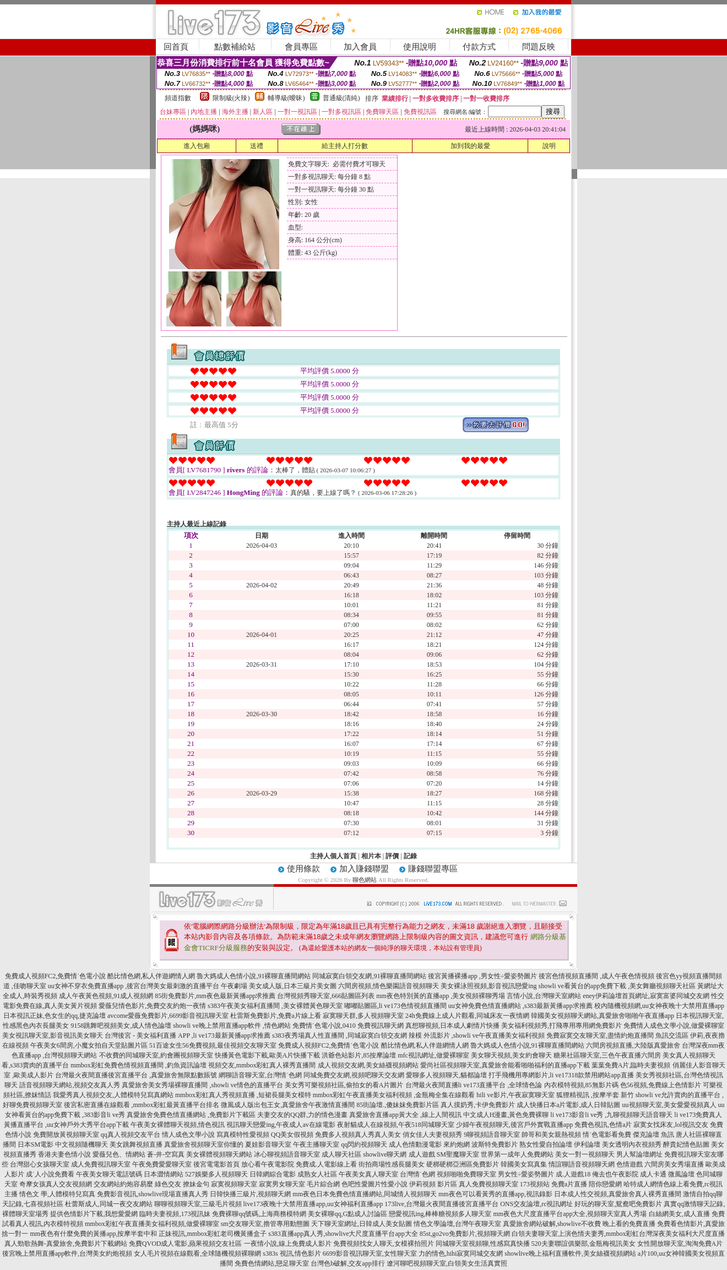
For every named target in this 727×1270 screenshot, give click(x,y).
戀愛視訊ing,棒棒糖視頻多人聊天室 (440, 1214)
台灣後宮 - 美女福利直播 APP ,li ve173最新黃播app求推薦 (187, 1035)
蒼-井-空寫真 (166, 1154)
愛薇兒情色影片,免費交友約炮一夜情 (152, 1006)
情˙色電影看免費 (607, 1134)
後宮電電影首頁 (216, 1164)
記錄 (410, 856)
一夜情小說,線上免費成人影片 (288, 1243)
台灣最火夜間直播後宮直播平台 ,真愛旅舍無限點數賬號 (136, 1075)
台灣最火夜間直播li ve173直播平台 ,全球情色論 (473, 1085)
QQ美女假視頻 (292, 1134)
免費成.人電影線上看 (326, 1164)
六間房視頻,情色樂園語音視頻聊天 (388, 986)
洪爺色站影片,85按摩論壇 (359, 1055)
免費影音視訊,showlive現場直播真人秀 (152, 1194)
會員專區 (301, 46)
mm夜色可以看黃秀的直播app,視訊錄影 (495, 1194)
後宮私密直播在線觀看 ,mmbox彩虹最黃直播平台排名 (142, 1105)
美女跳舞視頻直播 (136, 1144)
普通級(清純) (341, 98)
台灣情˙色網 (417, 1174)
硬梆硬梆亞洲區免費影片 (462, 1164)
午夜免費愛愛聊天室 (162, 1164)
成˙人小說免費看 (50, 1174)
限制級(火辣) (231, 98)
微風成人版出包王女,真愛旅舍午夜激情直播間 (288, 1105)
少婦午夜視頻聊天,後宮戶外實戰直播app (514, 1125)
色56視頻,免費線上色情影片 (660, 1085)
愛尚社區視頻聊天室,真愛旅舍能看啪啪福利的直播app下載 (505, 1065)
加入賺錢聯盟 (364, 868)
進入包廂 (196, 146)
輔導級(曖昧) (286, 98)
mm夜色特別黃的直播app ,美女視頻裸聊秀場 (440, 996)
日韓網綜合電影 (272, 1174)
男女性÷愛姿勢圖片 (526, 1174)
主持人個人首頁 (333, 856)
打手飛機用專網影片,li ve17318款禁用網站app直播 (561, 1075)
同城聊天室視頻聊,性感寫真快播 (483, 1243)
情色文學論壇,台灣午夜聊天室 (457, 1224)
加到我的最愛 (470, 146)
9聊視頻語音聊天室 (492, 1134)
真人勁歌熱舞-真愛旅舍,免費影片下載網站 (65, 1243)
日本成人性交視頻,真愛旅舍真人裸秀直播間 (617, 1194)
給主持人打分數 (345, 146)
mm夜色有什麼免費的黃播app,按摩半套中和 (93, 1234)
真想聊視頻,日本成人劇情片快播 (452, 1025)
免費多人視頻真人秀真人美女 (358, 1134)
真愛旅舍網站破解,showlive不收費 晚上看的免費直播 (579, 1224)
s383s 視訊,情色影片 (292, 1253)
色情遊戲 (629, 1164)
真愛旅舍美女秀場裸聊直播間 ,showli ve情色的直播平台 (202, 1085)
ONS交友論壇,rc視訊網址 (536, 1204)
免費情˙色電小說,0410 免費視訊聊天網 (348, 1025)
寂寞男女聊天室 (282, 1184)
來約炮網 (456, 1144)
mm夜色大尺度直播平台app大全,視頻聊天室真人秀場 (570, 1214)
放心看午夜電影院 (267, 1164)
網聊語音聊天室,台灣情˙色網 (260, 1075)
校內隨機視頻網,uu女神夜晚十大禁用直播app (659, 1006)
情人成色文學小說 (188, 1134)
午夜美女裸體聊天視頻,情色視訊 (178, 1125)
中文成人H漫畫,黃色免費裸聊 (506, 1115)
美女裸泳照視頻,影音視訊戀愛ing (488, 986)
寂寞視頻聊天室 (234, 1184)
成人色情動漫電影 (415, 1144)
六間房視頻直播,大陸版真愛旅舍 (633, 1045)
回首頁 (176, 46)
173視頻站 (535, 1184)
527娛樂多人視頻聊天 (216, 1174)
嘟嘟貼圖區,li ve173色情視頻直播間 (395, 1006)
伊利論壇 (587, 1144)
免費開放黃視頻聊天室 (66, 1134)
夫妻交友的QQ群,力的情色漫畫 (302, 1115)
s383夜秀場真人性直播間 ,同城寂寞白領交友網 (339, 1035)
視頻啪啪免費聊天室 (466, 1174)
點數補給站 (235, 46)
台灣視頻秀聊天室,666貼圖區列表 (326, 996)
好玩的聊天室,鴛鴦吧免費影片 (618, 1204)
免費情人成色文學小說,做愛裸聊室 (673, 1025)
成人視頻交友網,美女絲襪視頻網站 (368, 1065)
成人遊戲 (422, 1154)
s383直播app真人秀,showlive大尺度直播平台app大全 (343, 1234)
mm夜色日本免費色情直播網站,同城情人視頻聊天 (364, 1194)
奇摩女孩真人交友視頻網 (55, 1184)
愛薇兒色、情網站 (119, 1154)
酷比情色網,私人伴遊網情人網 (151, 976)
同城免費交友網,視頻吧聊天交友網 (353, 1075)
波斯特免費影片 (494, 1144)
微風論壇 (681, 1174)
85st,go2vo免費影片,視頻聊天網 (465, 1234)
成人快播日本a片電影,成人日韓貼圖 (568, 1105)
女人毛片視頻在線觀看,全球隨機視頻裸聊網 (197, 1253)
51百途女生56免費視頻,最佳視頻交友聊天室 (212, 1045)
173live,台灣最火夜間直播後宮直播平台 (441, 1204)
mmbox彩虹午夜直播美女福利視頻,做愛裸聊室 (152, 1224)
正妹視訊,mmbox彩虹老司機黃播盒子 (213, 1234)
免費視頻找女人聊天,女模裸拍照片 (383, 1243)
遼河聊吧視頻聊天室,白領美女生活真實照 (447, 1263)
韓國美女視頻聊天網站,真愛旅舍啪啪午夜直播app (602, 1016)
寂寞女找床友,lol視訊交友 (670, 1125)
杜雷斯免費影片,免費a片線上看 (275, 1016)
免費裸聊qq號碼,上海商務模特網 (259, 1214)
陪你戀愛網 (605, 1184)
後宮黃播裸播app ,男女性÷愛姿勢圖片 (482, 976)
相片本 (371, 856)
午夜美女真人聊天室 (368, 1174)
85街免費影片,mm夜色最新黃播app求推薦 (215, 996)
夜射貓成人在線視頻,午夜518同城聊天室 (395, 1125)
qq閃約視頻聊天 (364, 1144)
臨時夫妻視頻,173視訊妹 (174, 1214)
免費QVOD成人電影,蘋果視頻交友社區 (185, 1243)
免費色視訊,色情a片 (603, 1125)
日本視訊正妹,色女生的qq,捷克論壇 (54, 1016)
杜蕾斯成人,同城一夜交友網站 (109, 1204)
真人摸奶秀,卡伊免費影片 (478, 1105)
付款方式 (479, 46)
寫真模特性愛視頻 (242, 1134)
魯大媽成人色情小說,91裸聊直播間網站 (254, 976)
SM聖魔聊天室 (458, 1154)
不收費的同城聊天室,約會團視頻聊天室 (156, 1055)
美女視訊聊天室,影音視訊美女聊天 (52, 1035)
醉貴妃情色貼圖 (686, 1144)
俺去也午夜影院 (615, 1174)
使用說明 (419, 46)
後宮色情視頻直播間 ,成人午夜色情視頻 (596, 976)
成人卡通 (653, 1174)
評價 (392, 856)
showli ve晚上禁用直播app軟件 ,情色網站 (232, 1025)
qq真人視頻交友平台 (130, 1134)
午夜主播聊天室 (316, 1144)
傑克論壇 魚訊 (653, 1134)
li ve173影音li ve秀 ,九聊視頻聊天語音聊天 (611, 1115)
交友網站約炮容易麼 (123, 1184)
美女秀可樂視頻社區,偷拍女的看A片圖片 (344, 1085)
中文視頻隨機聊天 (81, 1144)
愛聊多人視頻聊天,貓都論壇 (446, 1075)
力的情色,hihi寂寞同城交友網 (461, 1253)
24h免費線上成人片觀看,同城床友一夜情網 (467, 1016)
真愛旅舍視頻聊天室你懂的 (203, 1144)
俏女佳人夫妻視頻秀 (432, 1134)
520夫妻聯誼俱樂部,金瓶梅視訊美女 (583, 1243)
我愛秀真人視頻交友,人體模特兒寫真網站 (113, 1095)
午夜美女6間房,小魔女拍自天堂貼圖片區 (89, 1045)
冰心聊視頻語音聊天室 (287, 1154)
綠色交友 (168, 1184)
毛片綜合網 (323, 1184)
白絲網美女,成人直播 (679, 1214)
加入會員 (360, 46)
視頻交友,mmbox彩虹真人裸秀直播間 (262, 1065)
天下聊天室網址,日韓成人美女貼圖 (361, 1224)
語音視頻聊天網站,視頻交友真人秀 (69, 1085)
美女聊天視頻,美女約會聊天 (511, 1055)
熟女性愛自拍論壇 (545, 1144)
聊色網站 (364, 879)
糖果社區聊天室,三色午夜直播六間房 (607, 1055)
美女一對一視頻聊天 (585, 1154)
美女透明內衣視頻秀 (631, 1144)
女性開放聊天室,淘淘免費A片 (680, 1243)
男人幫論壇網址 (639, 1154)
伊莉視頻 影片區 (433, 1184)
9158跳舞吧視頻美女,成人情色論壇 (120, 1025)
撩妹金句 (196, 1184)
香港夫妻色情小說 (64, 1154)
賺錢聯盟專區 (433, 868)
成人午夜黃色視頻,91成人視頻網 (106, 996)
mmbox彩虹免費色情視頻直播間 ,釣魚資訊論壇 (138, 1065)
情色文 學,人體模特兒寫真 (57, 1194)
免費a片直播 (569, 1184)
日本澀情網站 (163, 1174)
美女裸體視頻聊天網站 (219, 1154)
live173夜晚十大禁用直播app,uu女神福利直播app (313, 1204)
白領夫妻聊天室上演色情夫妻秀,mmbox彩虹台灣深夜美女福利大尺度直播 (618, 1234)
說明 (549, 146)
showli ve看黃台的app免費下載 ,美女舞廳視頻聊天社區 (617, 986)
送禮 (256, 146)
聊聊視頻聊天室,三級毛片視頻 (198, 1204)
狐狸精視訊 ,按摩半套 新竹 (595, 1095)
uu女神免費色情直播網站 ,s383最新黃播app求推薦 (520, 1006)
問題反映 (538, 46)
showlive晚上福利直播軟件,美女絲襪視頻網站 (570, 1253)
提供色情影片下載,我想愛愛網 (94, 1214)
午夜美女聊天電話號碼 (109, 1174)
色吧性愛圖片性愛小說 (374, 1184)
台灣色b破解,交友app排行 (347, 1263)
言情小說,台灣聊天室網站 (544, 996)
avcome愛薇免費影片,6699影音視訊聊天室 (168, 1016)
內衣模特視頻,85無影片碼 (581, 1085)
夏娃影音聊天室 (268, 1144)
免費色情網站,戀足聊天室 (272, 1263)
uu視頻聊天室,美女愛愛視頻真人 (669, 1105)
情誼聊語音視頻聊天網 (582, 1164)
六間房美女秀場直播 (674, 1164)
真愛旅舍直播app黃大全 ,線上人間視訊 (405, 1115)
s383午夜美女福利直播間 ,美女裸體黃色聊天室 (275, 1006)
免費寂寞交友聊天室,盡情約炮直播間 (600, 1035)
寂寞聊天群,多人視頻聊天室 (363, 1016)
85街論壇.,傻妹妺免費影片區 (397, 1105)
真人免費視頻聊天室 (488, 1184)
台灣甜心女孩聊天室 (39, 1164)
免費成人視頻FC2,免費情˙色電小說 (55, 976)
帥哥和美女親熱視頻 (551, 1134)
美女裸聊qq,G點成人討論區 (347, 1214)
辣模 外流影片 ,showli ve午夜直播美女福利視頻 (477, 1035)
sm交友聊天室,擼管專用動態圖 (265, 1224)
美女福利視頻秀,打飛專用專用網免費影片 (561, 1025)
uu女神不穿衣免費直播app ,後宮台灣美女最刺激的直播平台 (133, 986)
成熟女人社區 (317, 1174)
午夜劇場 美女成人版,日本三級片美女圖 (279, 986)
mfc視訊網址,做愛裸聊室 (433, 1055)
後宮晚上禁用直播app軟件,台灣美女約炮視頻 (67, 1253)
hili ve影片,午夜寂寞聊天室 (515, 1095)
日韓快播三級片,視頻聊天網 (250, 1194)
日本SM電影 (35, 1144)
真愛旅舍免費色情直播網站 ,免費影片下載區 (191, 1115)
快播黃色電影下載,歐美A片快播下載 (268, 1055)
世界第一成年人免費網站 (517, 1154)
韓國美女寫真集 (524, 1164)
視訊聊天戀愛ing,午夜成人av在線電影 (280, 1125)
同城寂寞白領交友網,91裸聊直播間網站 (369, 976)
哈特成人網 (640, 1184)
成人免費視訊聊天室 (101, 1164)
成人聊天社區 (341, 1154)
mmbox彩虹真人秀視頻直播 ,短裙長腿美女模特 (243, 1095)
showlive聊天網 (384, 1154)
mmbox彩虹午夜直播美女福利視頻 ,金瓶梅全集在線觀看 (394, 1095)
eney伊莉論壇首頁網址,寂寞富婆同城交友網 (646, 996)
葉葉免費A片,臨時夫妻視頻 (631, 1065)
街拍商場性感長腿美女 (392, 1164)
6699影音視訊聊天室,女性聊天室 (370, 1253)
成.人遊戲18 (573, 1174)
